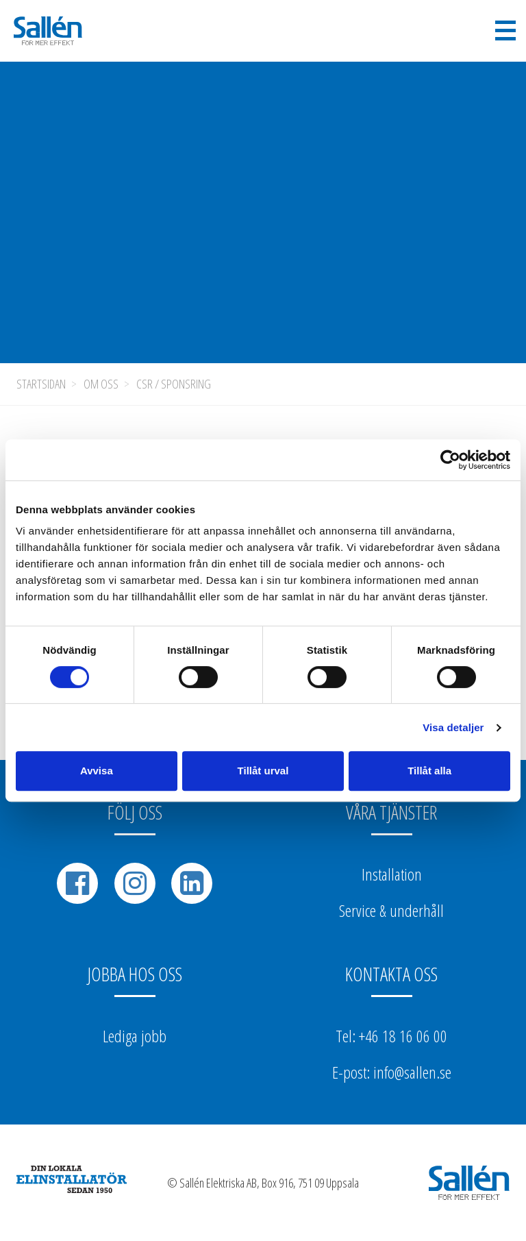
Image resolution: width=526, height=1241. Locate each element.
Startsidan (41, 384)
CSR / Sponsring (173, 384)
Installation (392, 874)
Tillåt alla (429, 770)
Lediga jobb (134, 1035)
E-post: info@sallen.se (391, 1072)
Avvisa (96, 770)
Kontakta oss (391, 974)
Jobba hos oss (134, 974)
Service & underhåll (391, 910)
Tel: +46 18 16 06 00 (391, 1035)
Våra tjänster (391, 812)
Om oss (101, 384)
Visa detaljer (453, 727)
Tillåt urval (263, 770)
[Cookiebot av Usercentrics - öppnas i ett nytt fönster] (450, 460)
